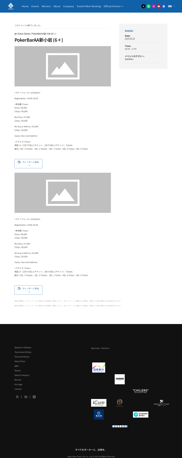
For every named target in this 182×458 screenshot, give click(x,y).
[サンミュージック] (140, 356)
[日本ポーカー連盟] (140, 426)
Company (68, 6)
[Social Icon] (17, 397)
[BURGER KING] (99, 379)
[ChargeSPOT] (140, 414)
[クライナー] (140, 379)
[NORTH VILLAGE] (119, 414)
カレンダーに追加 (30, 162)
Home (25, 6)
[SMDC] (161, 414)
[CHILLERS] (140, 391)
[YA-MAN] (161, 379)
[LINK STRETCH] (119, 403)
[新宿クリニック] (161, 403)
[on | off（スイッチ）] (99, 426)
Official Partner (112, 6)
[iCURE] (99, 403)
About (56, 6)
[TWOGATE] (140, 367)
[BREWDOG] (161, 367)
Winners (46, 6)
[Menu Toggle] (171, 6)
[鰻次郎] (99, 414)
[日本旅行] (99, 367)
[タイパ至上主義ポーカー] (161, 356)
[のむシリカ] (99, 391)
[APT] (99, 356)
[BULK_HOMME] (161, 391)
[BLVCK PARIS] (119, 356)
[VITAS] (119, 379)
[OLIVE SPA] (140, 403)
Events (35, 6)
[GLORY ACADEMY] (119, 367)
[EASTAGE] (119, 426)
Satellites (129, 59)
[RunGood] (119, 391)
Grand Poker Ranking (89, 6)
